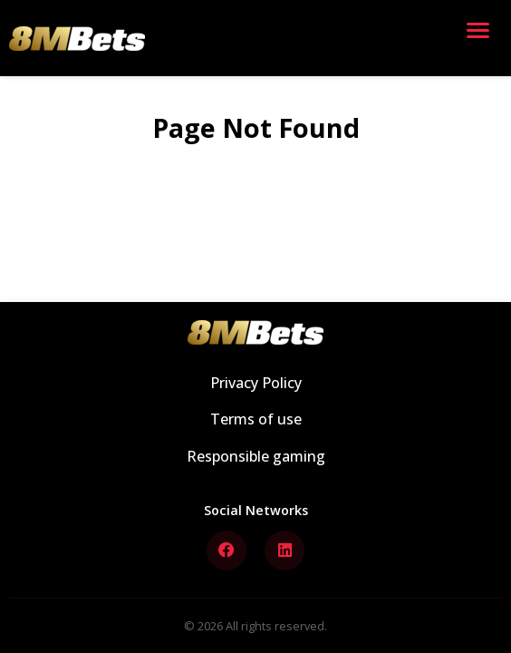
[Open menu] (482, 38)
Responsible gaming (256, 456)
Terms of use (256, 419)
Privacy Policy (256, 383)
